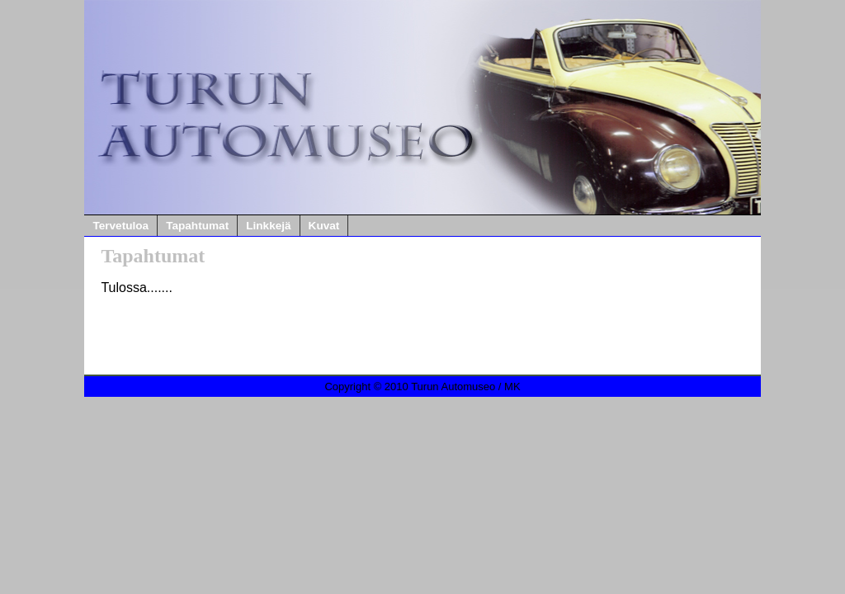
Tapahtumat (197, 225)
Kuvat (324, 225)
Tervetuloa (120, 225)
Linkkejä (268, 225)
